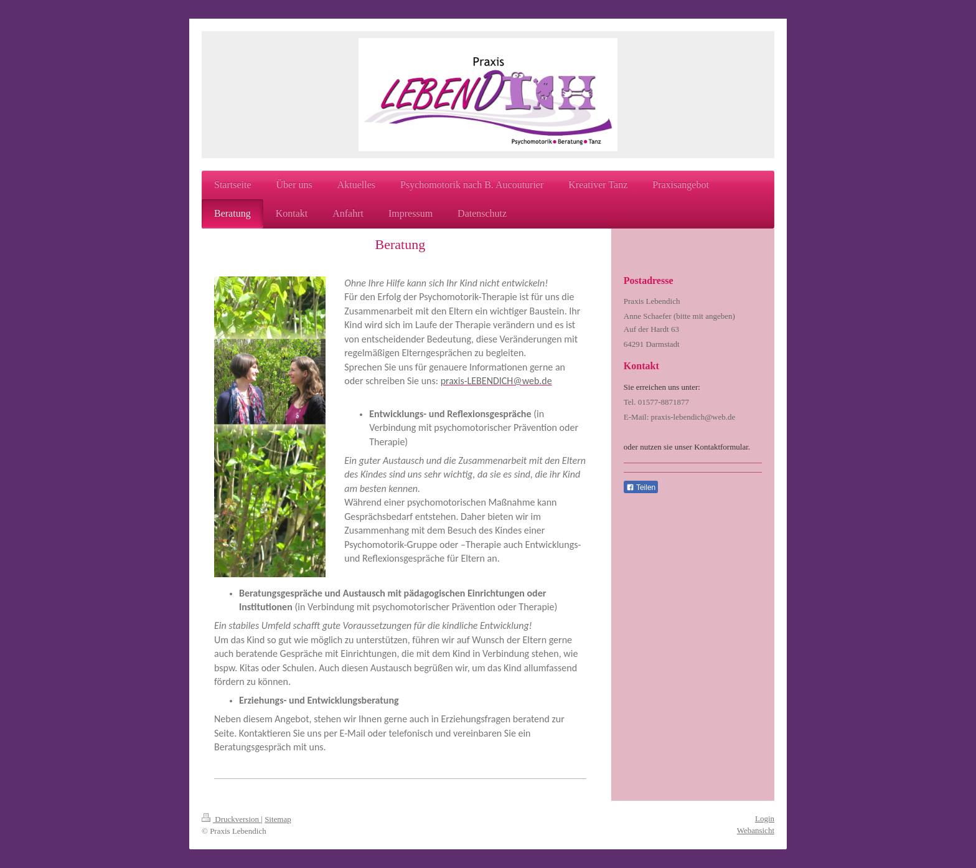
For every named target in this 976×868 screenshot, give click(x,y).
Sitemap (278, 819)
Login (764, 818)
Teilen (640, 487)
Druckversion (231, 819)
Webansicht (755, 830)
